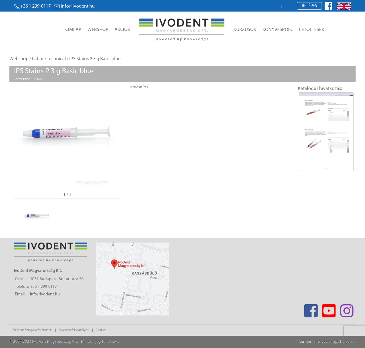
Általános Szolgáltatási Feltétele (32, 330)
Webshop (97, 29)
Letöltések (311, 29)
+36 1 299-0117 (32, 6)
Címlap (73, 29)
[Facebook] (311, 309)
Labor (38, 59)
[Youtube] (329, 309)
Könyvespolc (277, 29)
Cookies (101, 330)
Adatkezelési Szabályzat (74, 330)
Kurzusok (245, 29)
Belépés (309, 6)
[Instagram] (347, 309)
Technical (56, 59)
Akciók (122, 29)
